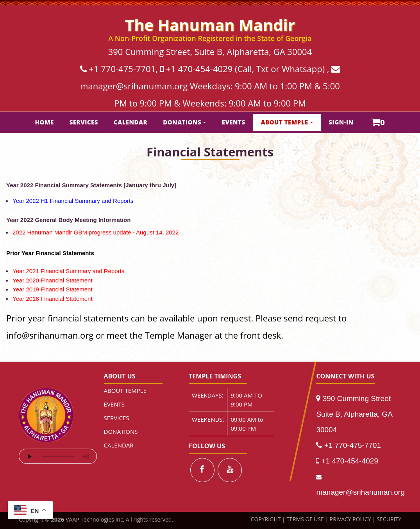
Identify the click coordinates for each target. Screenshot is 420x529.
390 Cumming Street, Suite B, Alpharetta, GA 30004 (210, 51)
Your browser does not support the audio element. (58, 456)
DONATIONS (182, 122)
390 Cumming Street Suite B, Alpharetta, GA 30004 (354, 414)
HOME (44, 122)
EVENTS (233, 122)
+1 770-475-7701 (122, 69)
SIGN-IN (341, 122)
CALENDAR (130, 122)
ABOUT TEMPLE (284, 122)
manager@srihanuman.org (134, 86)
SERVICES (84, 122)
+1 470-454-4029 (199, 69)
